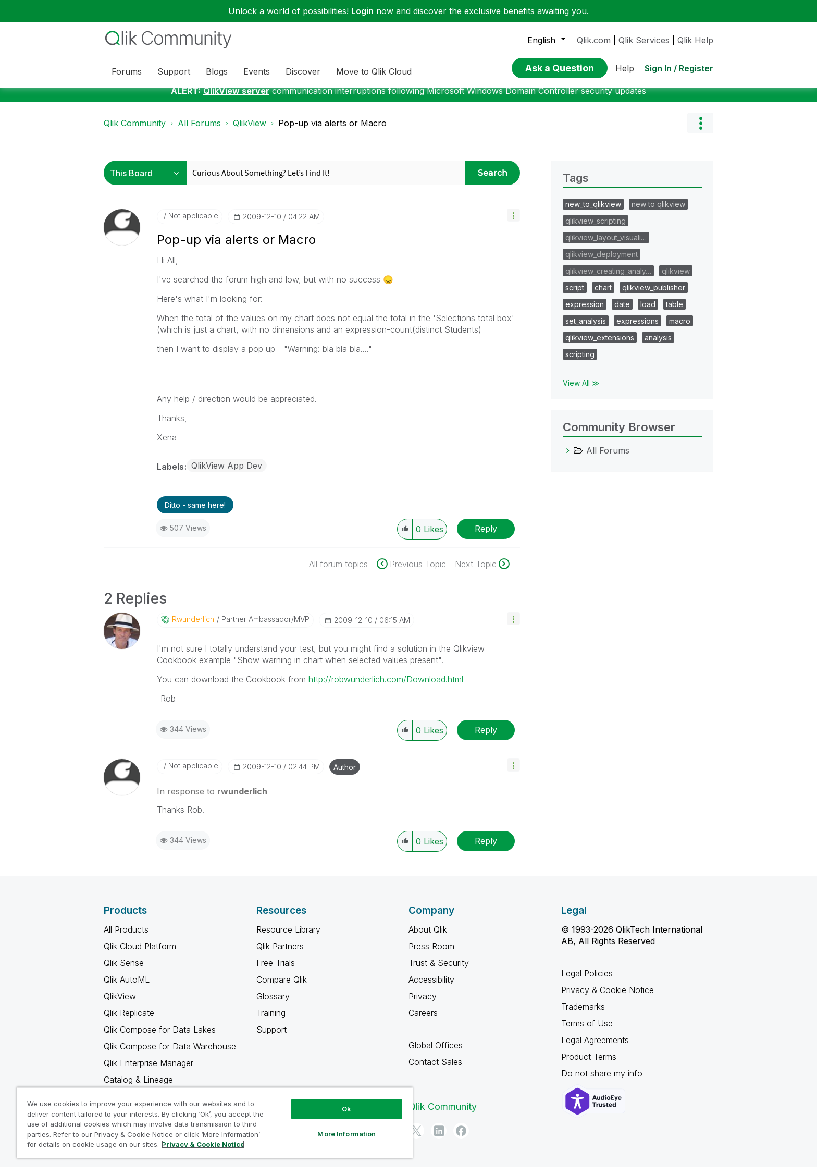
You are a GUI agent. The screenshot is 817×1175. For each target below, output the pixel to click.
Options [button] (700, 130)
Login (362, 11)
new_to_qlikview (593, 211)
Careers (423, 1020)
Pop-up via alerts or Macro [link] (332, 131)
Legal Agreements (595, 1048)
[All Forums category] (568, 458)
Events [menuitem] (256, 71)
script (574, 295)
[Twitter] (416, 1138)
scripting (580, 362)
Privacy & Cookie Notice (607, 998)
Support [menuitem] (173, 71)
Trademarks (583, 1014)
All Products (126, 937)
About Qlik (427, 937)
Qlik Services (644, 40)
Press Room (431, 954)
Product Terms (588, 1064)
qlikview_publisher (653, 295)
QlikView (249, 131)
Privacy (422, 1004)
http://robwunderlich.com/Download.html (385, 687)
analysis (658, 345)
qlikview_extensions (599, 345)
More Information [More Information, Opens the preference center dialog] (346, 1134)
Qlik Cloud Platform (140, 954)
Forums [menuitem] (127, 71)
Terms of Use (587, 1031)
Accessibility (431, 987)
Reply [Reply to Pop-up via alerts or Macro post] (486, 536)
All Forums (199, 131)
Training (271, 1020)
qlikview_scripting (595, 228)
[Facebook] (461, 1138)
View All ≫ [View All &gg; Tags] (581, 390)
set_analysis (585, 328)
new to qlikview (658, 211)
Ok (346, 1109)
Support (271, 1037)
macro (679, 328)
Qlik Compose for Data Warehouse (170, 1054)
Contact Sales (435, 1069)
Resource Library (288, 937)
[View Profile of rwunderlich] (193, 627)
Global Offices (435, 1053)
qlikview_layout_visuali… (606, 245)
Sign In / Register (679, 68)
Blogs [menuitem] (217, 71)
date (622, 312)
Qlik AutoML (127, 987)
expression (584, 312)
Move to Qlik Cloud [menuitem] (374, 71)
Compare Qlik (281, 987)
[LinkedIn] (439, 1138)
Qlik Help (695, 40)
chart (603, 295)
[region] (215, 1122)
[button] (513, 222)
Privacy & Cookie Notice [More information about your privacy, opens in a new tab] (203, 1144)
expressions (637, 328)
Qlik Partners (280, 954)
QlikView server (236, 98)
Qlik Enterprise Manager (148, 1071)
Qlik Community (135, 131)
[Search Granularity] (148, 180)
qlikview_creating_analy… (608, 278)
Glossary (273, 1004)
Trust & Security (438, 970)
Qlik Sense (124, 970)
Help (624, 68)
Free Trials (275, 970)
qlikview (676, 278)
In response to (212, 799)
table (674, 312)
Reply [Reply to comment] (486, 737)
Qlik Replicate (129, 1020)
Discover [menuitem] (303, 71)
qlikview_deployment (601, 262)
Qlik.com (594, 40)
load (647, 312)
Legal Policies (587, 981)
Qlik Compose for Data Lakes (160, 1037)
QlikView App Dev (226, 473)
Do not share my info (603, 1081)
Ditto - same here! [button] (195, 512)
